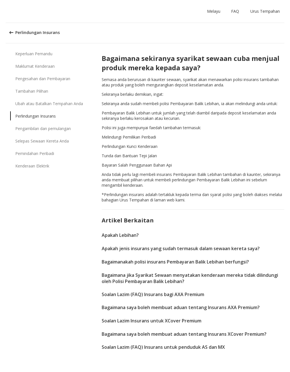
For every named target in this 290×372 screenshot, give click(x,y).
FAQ (235, 11)
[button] (215, 11)
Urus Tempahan (265, 11)
